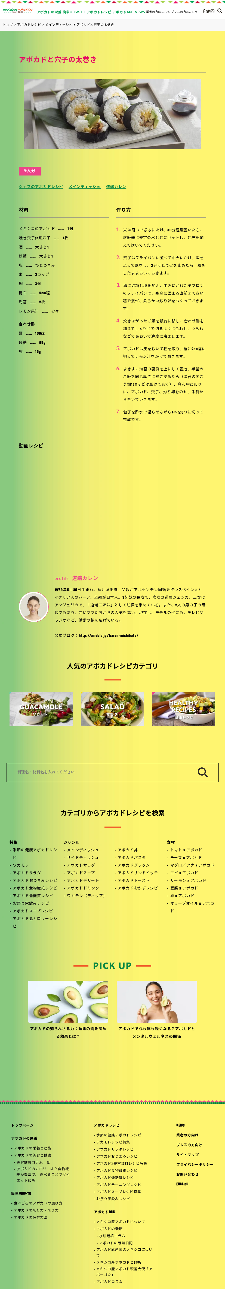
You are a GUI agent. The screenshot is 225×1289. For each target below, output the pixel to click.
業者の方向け (187, 1135)
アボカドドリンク (83, 888)
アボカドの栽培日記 (116, 1243)
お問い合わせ (187, 1174)
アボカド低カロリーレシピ (35, 923)
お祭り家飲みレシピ (31, 904)
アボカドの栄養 (24, 1138)
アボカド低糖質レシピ (33, 896)
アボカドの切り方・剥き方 (36, 1210)
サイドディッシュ (83, 858)
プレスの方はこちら (184, 11)
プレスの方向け (189, 1145)
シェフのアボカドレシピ (41, 187)
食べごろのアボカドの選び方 (38, 1203)
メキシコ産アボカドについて (120, 1222)
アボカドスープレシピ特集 (118, 1192)
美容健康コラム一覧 (33, 1162)
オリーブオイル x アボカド (192, 907)
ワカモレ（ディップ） (87, 896)
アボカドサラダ (27, 873)
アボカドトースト (134, 881)
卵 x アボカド (182, 896)
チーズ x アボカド (186, 858)
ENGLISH (182, 1184)
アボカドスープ (81, 873)
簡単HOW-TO (21, 1194)
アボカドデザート (83, 881)
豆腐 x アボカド (184, 888)
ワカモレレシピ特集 (113, 1142)
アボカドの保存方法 (31, 1218)
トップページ (22, 1125)
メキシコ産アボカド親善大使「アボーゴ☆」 (124, 1272)
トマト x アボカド (186, 850)
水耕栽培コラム (112, 1236)
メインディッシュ (85, 187)
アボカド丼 (128, 850)
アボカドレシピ (107, 1125)
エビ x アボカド (184, 873)
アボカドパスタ (132, 858)
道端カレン (116, 187)
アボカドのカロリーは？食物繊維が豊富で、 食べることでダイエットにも (43, 1174)
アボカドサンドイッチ (138, 873)
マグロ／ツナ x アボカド (192, 866)
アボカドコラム (109, 1282)
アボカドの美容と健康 (32, 1155)
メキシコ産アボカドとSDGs (119, 1262)
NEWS (180, 1125)
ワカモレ (21, 866)
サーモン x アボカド (188, 881)
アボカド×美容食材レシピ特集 (121, 1164)
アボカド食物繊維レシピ (35, 888)
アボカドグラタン (134, 866)
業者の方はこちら (158, 11)
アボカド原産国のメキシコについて (124, 1252)
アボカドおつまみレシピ (35, 881)
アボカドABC (104, 1212)
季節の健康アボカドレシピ (35, 854)
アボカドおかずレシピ (138, 888)
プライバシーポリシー (195, 1165)
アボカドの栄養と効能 (32, 1148)
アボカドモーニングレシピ (118, 1185)
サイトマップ (187, 1155)
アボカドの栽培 (109, 1229)
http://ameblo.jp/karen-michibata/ (109, 636)
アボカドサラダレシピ (115, 1149)
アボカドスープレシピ (33, 911)
